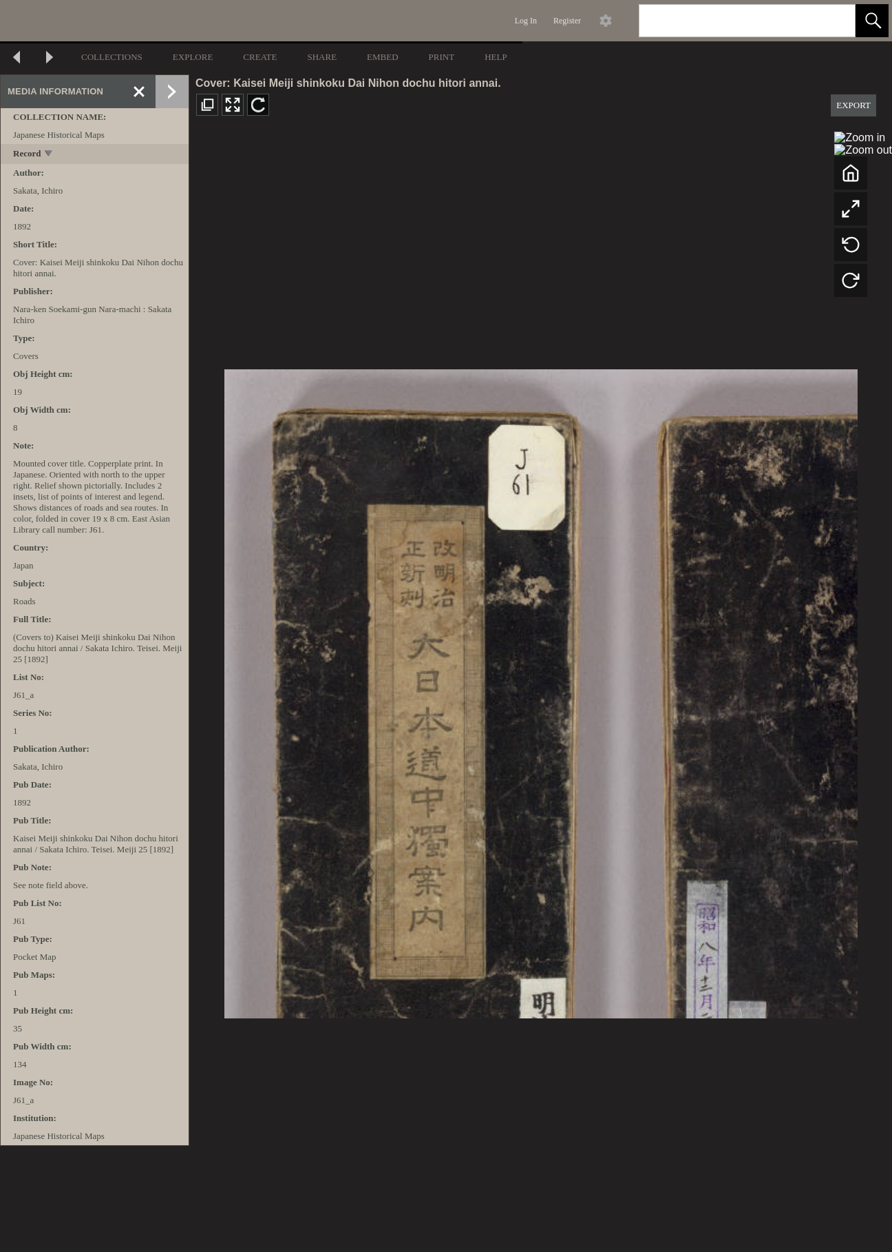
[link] (834, 20)
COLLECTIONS (111, 57)
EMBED (383, 57)
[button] (872, 20)
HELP (496, 57)
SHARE (322, 57)
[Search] (731, 21)
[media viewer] (540, 690)
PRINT (442, 57)
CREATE (260, 57)
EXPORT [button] (853, 105)
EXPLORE (193, 57)
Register (567, 20)
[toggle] (49, 155)
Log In (526, 20)
